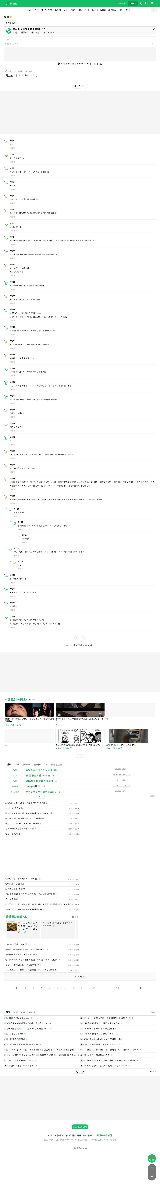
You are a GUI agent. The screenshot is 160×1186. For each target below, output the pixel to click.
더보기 (73, 925)
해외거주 (35, 32)
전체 (9, 768)
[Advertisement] (80, 674)
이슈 (36, 10)
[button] (78, 760)
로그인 (69, 645)
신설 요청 (10, 23)
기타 (46, 768)
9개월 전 (8, 44)
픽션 (73, 10)
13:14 (152, 1021)
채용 (79, 1144)
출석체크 (112, 10)
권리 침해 (87, 1144)
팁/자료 (37, 768)
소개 (50, 1144)
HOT (29, 10)
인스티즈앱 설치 (80, 1135)
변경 (128, 10)
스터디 (94, 10)
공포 (80, 10)
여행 (15, 32)
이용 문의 (59, 1144)
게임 (121, 10)
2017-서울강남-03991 (97, 1148)
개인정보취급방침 (103, 1144)
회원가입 (132, 3)
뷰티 (87, 10)
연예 (50, 10)
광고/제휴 (70, 1144)
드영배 (58, 10)
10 (93, 996)
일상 (43, 10)
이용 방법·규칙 (121, 3)
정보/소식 (26, 768)
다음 (117, 996)
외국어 (24, 32)
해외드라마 (48, 32)
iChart (102, 10)
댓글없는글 (56, 768)
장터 (66, 10)
